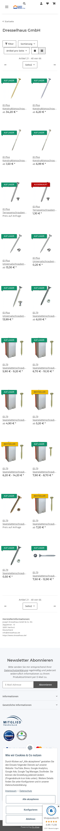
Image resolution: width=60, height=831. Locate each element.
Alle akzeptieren (31, 799)
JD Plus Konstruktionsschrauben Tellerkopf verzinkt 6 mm (15, 159)
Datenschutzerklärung (16, 670)
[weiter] (54, 65)
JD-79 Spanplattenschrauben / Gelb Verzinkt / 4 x (15, 418)
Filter (9, 43)
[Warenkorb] (54, 3)
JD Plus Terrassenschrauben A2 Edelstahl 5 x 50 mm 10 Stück (44, 208)
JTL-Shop (35, 827)
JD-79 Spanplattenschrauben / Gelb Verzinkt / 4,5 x (45, 418)
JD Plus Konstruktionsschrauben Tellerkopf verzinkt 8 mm (45, 159)
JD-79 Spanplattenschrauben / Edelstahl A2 (45, 314)
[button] (41, 3)
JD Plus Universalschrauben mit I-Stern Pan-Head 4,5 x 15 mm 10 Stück (44, 259)
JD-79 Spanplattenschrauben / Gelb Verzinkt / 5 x (15, 470)
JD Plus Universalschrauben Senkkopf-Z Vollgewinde (13, 314)
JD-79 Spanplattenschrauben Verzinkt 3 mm (45, 574)
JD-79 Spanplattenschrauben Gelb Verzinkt (45, 470)
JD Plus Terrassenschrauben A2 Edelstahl (14, 211)
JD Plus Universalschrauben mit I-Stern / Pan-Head (14, 262)
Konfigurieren (30, 809)
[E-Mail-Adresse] (18, 684)
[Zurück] (5, 65)
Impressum (10, 791)
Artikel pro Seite (15, 50)
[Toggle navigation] (7, 6)
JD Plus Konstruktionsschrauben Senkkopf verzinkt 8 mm (45, 107)
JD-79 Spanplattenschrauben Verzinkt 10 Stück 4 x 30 (15, 571)
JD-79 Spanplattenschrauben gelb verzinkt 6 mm (45, 522)
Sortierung (26, 43)
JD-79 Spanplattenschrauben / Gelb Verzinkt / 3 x (15, 366)
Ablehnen (30, 819)
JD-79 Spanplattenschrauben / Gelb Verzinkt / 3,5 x (45, 366)
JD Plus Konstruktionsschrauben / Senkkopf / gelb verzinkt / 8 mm (15, 107)
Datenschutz (26, 791)
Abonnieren (45, 684)
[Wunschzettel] (47, 3)
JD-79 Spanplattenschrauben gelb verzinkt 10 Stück (15, 522)
